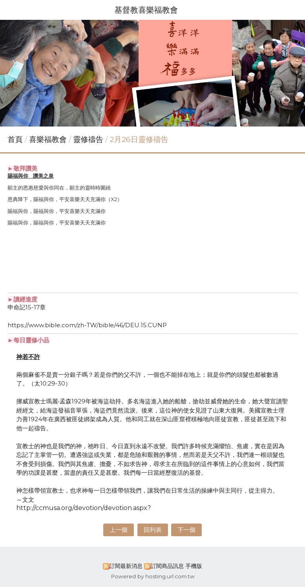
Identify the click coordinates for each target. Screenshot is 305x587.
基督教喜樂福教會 (146, 10)
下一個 (186, 529)
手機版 (193, 566)
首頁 (15, 139)
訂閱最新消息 (126, 566)
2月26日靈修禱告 (139, 139)
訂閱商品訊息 (167, 566)
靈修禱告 (88, 139)
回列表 (153, 529)
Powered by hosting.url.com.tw (153, 576)
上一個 (118, 529)
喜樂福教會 (49, 139)
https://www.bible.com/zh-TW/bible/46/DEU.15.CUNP (87, 325)
